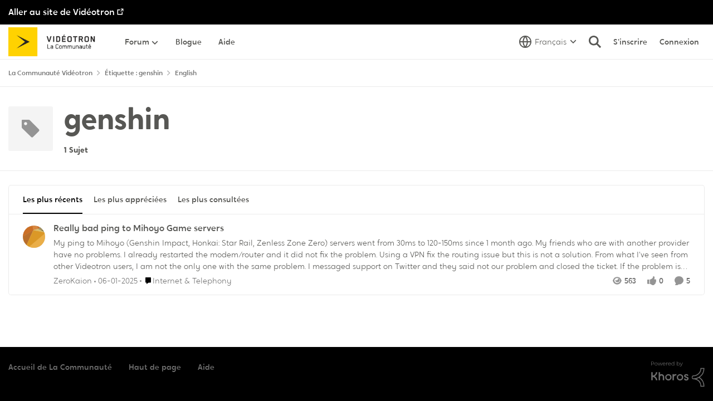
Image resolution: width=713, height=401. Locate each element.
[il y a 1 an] (116, 280)
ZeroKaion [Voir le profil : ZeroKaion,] (72, 280)
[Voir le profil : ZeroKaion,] (34, 237)
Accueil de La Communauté (60, 367)
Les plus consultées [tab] (213, 199)
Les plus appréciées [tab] (130, 199)
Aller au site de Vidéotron (61, 12)
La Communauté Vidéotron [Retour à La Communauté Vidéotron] (50, 73)
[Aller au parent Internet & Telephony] (186, 280)
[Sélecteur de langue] (548, 42)
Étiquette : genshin (134, 73)
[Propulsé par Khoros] (678, 374)
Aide (206, 367)
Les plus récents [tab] (52, 199)
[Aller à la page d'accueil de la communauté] (55, 41)
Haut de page (155, 367)
